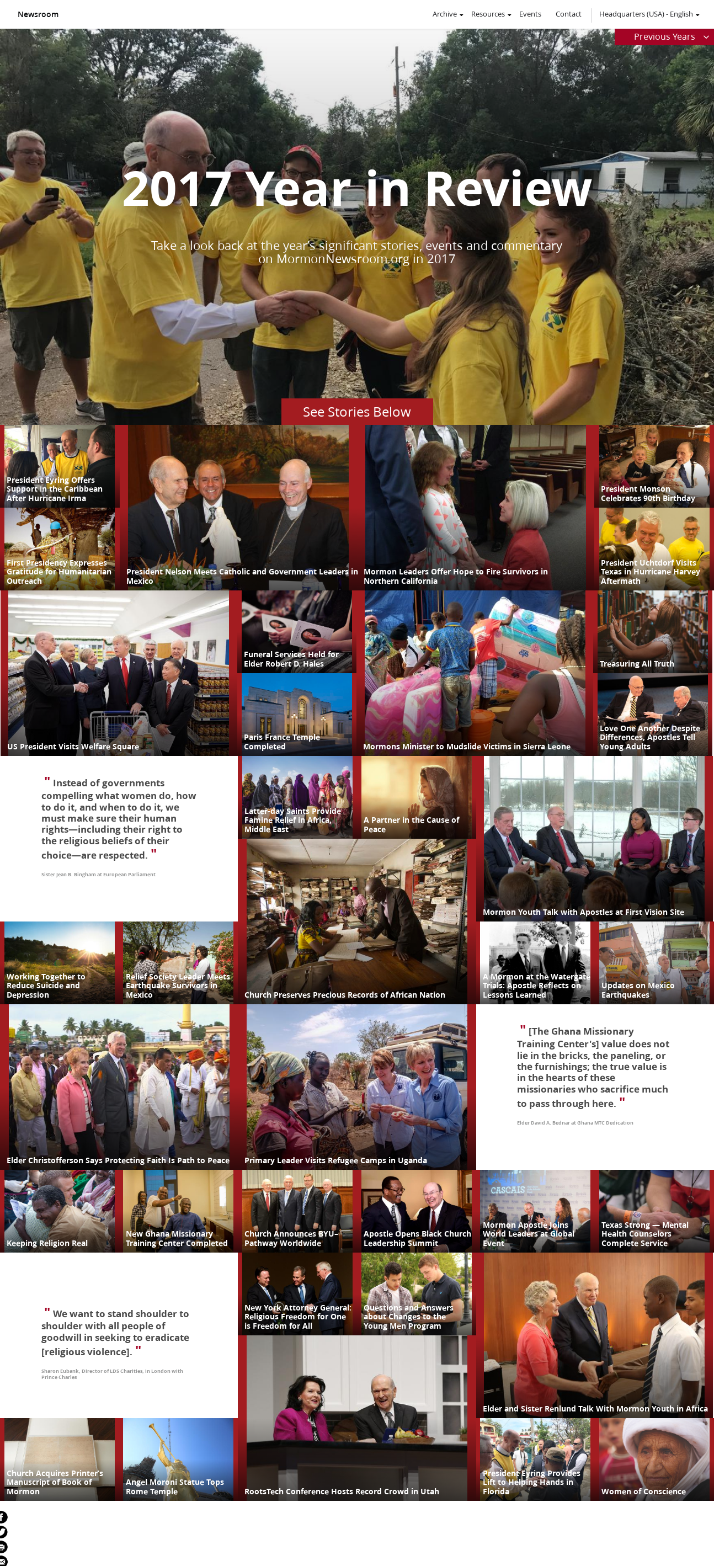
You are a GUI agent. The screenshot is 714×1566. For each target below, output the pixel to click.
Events (530, 14)
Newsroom (38, 14)
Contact (569, 14)
